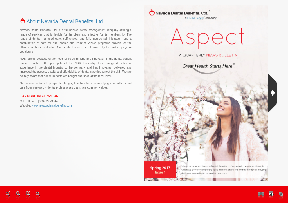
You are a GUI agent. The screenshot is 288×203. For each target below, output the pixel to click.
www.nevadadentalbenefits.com (52, 105)
